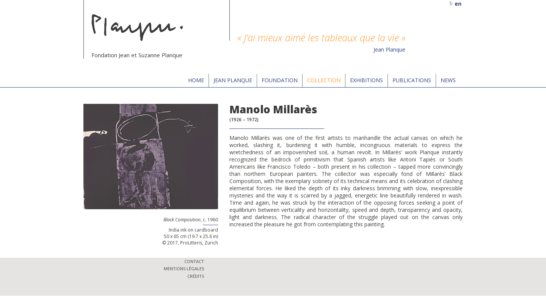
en (458, 3)
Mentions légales (184, 268)
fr (451, 3)
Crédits (195, 276)
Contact (194, 261)
